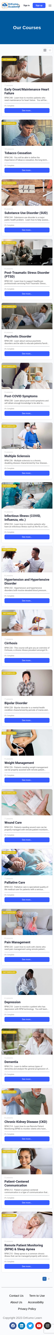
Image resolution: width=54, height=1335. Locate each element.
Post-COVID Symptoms (21, 396)
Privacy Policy (27, 1308)
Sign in (26, 5)
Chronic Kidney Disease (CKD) (25, 1122)
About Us (16, 1302)
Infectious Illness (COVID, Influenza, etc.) (22, 517)
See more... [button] (27, 110)
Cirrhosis (10, 643)
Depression (12, 1002)
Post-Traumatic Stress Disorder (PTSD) (26, 274)
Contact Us (16, 1295)
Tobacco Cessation (18, 153)
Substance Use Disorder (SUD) (26, 213)
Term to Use (37, 1295)
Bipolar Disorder (16, 703)
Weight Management (19, 763)
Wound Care (13, 822)
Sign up (39, 5)
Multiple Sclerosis (17, 456)
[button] (50, 5)
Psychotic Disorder (17, 336)
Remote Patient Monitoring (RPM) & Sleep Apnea (23, 1247)
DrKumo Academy (14, 5)
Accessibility (36, 1302)
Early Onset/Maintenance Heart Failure (26, 91)
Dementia (11, 1062)
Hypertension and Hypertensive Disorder (26, 581)
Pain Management (17, 942)
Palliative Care (14, 882)
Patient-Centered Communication (16, 1183)
